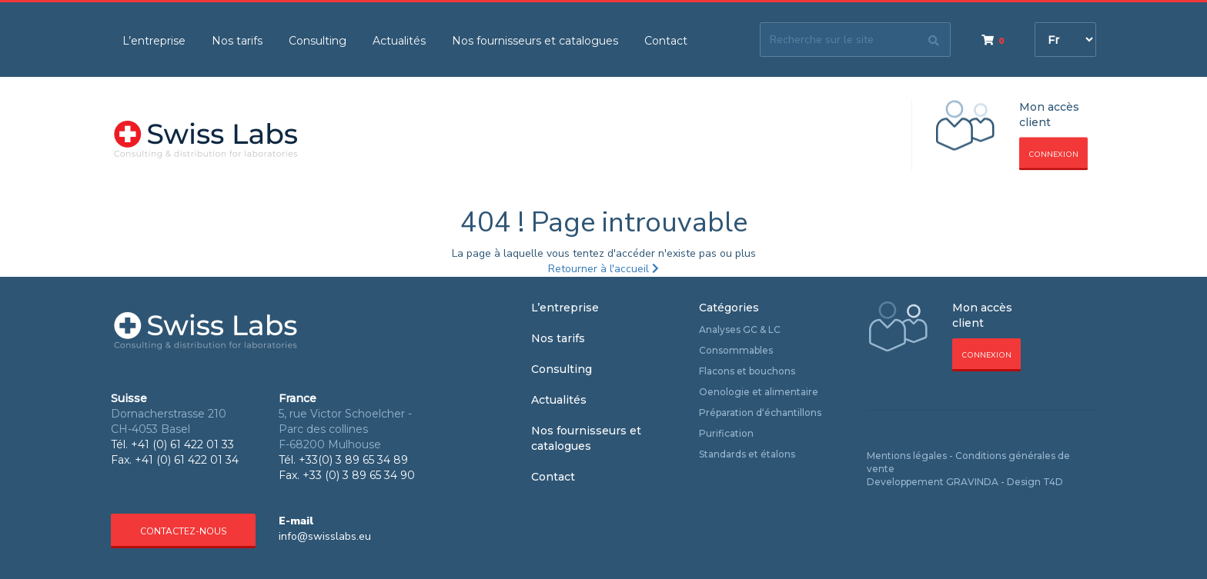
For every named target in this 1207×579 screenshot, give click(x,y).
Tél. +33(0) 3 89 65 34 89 (343, 460)
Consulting (317, 41)
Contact (665, 41)
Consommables (736, 350)
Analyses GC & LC (740, 329)
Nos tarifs (237, 41)
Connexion (1053, 154)
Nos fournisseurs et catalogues (535, 41)
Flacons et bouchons (747, 371)
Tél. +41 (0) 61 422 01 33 (172, 444)
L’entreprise (154, 41)
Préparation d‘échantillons (760, 412)
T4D (1053, 481)
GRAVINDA (972, 481)
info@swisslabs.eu (325, 536)
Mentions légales (907, 455)
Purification (726, 433)
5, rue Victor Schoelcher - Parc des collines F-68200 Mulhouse (345, 429)
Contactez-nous (183, 531)
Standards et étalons (747, 454)
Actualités (399, 41)
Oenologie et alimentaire (758, 392)
